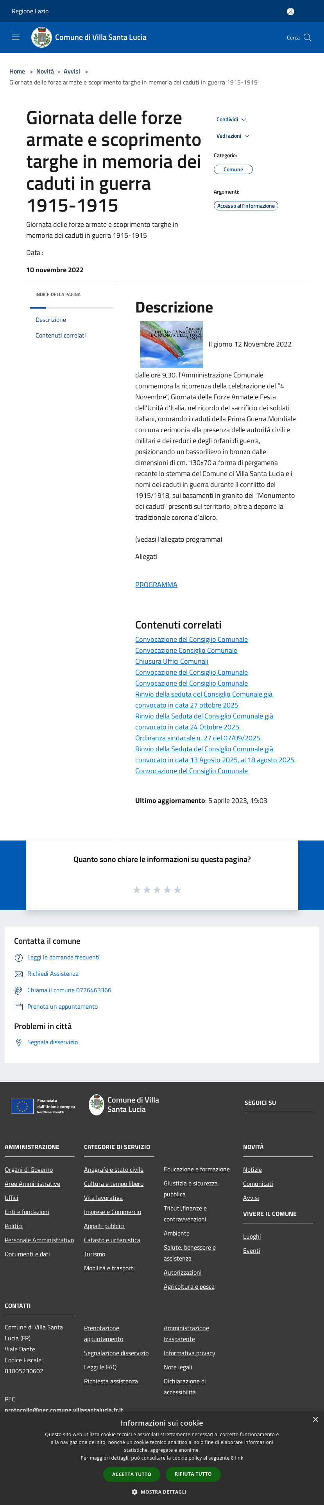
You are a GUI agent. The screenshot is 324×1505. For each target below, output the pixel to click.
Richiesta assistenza (111, 1381)
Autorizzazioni (183, 1272)
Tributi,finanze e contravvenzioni (185, 1213)
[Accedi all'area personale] (290, 11)
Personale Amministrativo (39, 1240)
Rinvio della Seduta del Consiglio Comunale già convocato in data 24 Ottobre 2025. (204, 721)
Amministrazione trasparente (186, 1333)
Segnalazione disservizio (116, 1353)
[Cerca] (307, 37)
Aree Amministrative (32, 1183)
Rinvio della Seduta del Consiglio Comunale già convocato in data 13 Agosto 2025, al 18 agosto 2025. (215, 754)
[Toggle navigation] (15, 36)
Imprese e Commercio (112, 1211)
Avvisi (72, 71)
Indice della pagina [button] (58, 294)
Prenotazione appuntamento (103, 1333)
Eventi (251, 1250)
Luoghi (252, 1236)
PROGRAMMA (156, 584)
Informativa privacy (189, 1353)
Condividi (233, 119)
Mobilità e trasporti (109, 1268)
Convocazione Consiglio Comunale (186, 650)
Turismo (94, 1254)
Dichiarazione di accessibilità (185, 1386)
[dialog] (162, 1458)
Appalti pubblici (104, 1225)
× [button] (315, 1420)
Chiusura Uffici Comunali (171, 661)
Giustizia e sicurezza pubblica (191, 1188)
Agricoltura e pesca (189, 1286)
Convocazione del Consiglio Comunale (191, 639)
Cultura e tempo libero (113, 1183)
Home (17, 71)
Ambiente (177, 1233)
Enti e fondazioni (27, 1211)
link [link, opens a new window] (239, 1458)
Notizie (252, 1169)
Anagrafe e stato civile (113, 1169)
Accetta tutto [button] (131, 1474)
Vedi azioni (234, 136)
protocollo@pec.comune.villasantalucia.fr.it (64, 1410)
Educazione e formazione (197, 1169)
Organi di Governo (29, 1169)
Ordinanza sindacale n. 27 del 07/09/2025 (197, 738)
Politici (14, 1225)
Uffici (11, 1197)
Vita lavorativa (103, 1197)
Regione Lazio (30, 11)
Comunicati (258, 1183)
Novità (45, 71)
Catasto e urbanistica (112, 1240)
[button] (162, 1492)
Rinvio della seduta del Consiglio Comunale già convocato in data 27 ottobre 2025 (203, 699)
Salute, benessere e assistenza (190, 1253)
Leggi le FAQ (100, 1367)
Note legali (178, 1367)
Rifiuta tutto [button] (193, 1474)
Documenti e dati (27, 1254)
